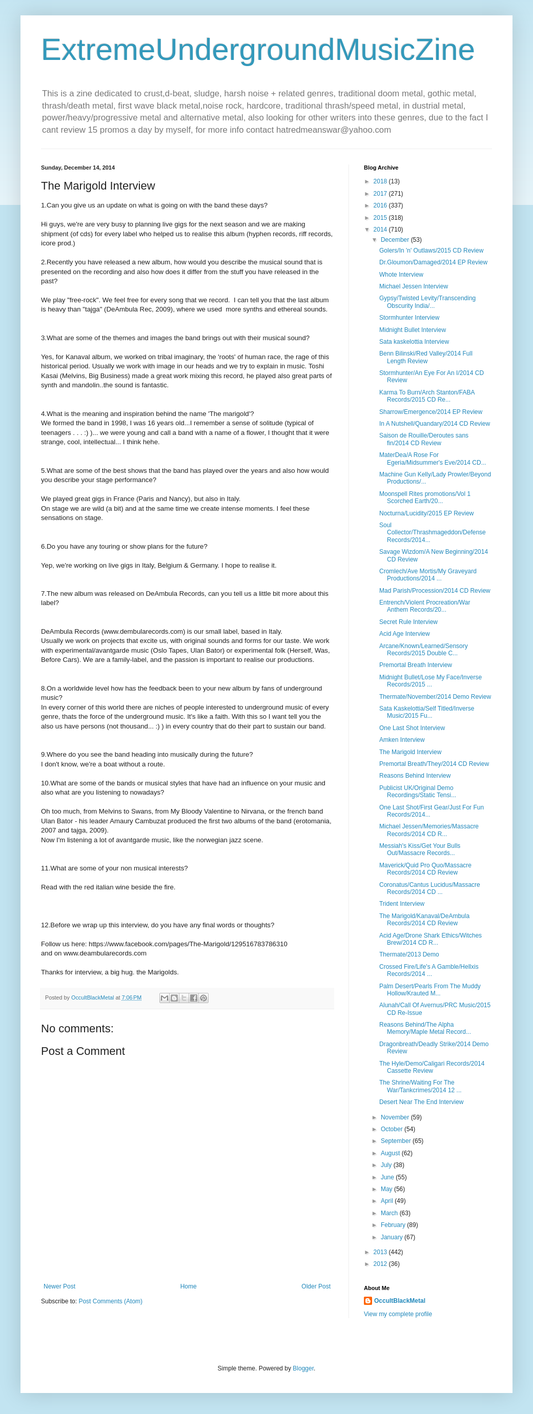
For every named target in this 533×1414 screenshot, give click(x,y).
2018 (381, 181)
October (392, 1129)
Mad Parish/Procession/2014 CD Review (434, 590)
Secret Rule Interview (408, 622)
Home (188, 1286)
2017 (381, 193)
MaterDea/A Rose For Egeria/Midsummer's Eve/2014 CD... (432, 458)
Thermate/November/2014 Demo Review (435, 696)
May (387, 1189)
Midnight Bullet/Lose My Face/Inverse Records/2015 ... (430, 681)
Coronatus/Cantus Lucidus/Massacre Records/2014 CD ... (429, 888)
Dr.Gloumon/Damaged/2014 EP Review (433, 262)
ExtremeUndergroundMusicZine (258, 49)
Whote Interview (401, 274)
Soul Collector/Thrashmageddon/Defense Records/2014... (432, 533)
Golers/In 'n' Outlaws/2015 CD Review (431, 250)
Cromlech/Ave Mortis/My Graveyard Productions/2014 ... (428, 575)
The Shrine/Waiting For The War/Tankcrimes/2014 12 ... (420, 1086)
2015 (381, 217)
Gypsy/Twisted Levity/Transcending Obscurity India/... (427, 302)
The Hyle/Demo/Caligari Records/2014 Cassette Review (431, 1067)
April (388, 1200)
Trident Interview (401, 903)
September (397, 1141)
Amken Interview (402, 739)
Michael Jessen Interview (413, 286)
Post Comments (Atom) (110, 1301)
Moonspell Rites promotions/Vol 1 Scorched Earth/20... (424, 497)
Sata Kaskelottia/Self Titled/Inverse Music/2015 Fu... (426, 712)
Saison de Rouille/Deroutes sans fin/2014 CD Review (423, 439)
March (390, 1213)
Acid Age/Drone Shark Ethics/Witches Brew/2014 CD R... (430, 939)
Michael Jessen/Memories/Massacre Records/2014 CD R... (429, 830)
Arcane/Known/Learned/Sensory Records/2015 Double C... (423, 649)
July (387, 1165)
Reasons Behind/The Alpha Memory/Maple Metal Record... (425, 1028)
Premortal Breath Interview (415, 665)
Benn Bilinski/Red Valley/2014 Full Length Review (426, 357)
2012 (381, 1263)
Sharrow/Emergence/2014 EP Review (430, 411)
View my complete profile (398, 1314)
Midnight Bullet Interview (412, 330)
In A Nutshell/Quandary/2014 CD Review (434, 423)
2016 (381, 205)
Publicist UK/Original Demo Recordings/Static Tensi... (417, 791)
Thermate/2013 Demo (409, 954)
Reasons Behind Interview (414, 775)
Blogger (303, 1368)
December (396, 239)
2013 (381, 1252)
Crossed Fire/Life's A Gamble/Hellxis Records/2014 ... (429, 970)
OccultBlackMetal (399, 1300)
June (388, 1177)
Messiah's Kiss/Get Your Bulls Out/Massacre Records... (419, 849)
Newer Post (59, 1286)
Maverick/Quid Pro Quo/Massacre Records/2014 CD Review (425, 869)
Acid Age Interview (404, 633)
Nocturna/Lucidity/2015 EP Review (426, 513)
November (396, 1117)
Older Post (316, 1286)
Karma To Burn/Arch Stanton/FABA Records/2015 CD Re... (427, 396)
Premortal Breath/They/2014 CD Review (434, 763)
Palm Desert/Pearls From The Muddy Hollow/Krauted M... (430, 990)
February (394, 1225)
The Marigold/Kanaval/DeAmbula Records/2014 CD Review (424, 919)
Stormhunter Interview (409, 317)
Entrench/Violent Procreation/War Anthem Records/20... (424, 606)
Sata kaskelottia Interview (414, 341)
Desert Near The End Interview (421, 1102)
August (391, 1153)
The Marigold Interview (410, 752)
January (392, 1237)
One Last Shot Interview (412, 728)
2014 (381, 229)
